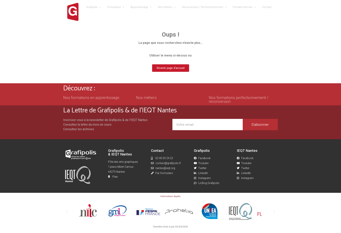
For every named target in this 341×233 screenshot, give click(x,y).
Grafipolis (93, 7)
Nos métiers (167, 7)
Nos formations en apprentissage (91, 97)
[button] (67, 211)
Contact (267, 7)
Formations (116, 7)
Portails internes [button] (244, 7)
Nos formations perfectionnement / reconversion (238, 99)
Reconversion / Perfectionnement (204, 7)
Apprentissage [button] (141, 7)
